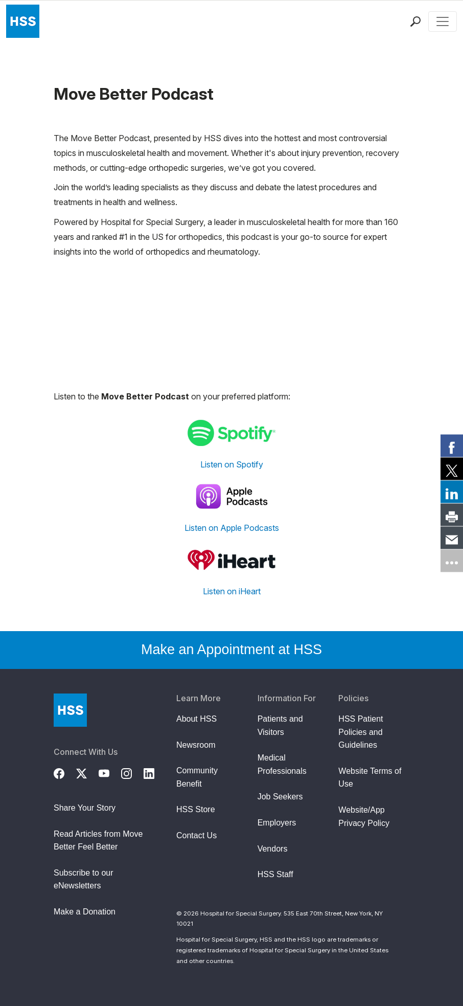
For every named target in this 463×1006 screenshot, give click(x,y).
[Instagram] (132, 772)
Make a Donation (84, 911)
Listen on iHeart (232, 591)
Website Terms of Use (369, 778)
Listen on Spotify (231, 464)
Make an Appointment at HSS (231, 649)
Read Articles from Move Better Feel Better (98, 841)
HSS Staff (275, 874)
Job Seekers (280, 796)
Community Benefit (197, 777)
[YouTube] (110, 772)
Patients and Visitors (280, 725)
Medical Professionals (282, 764)
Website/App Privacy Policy (363, 817)
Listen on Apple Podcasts (231, 528)
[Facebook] (65, 772)
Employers (277, 822)
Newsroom (195, 745)
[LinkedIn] (155, 772)
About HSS (196, 718)
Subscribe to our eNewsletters (83, 879)
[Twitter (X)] (87, 772)
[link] (452, 445)
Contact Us (196, 835)
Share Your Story (84, 807)
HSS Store (195, 809)
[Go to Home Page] (70, 710)
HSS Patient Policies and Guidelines (360, 731)
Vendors (273, 848)
